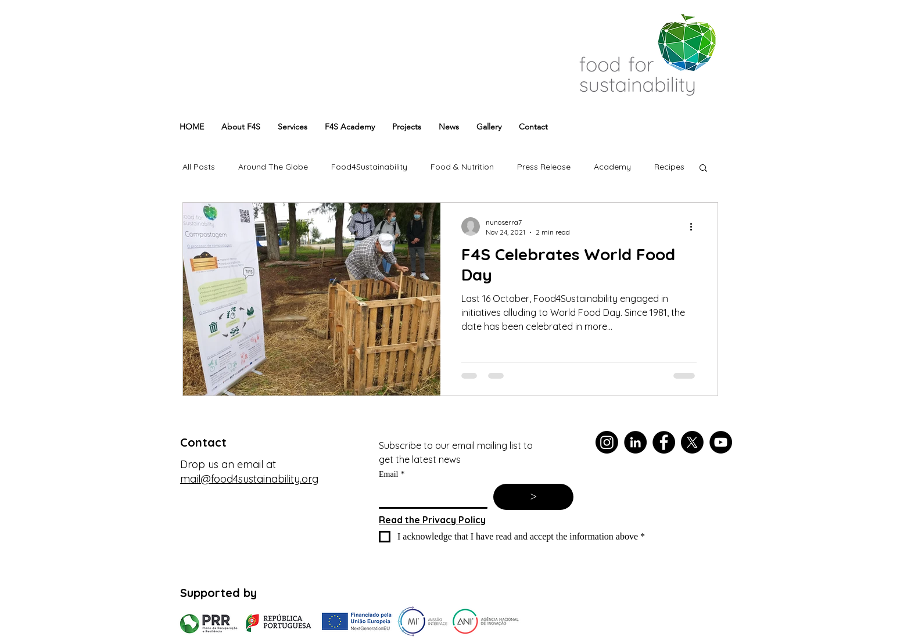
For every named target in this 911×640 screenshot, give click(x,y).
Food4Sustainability (369, 166)
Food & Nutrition (462, 166)
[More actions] (695, 226)
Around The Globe (273, 166)
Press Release (544, 166)
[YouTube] (720, 442)
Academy (612, 166)
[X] (692, 442)
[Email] (429, 495)
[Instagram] (607, 442)
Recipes (669, 166)
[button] (703, 169)
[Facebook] (663, 442)
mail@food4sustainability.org (249, 479)
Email (391, 474)
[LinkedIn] (635, 442)
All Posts (198, 166)
